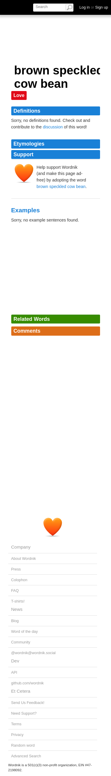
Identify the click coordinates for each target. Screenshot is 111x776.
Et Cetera (20, 691)
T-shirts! (18, 601)
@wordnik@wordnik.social (33, 653)
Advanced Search (26, 756)
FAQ (15, 590)
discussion (53, 127)
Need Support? (24, 713)
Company (21, 546)
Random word (23, 745)
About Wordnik (23, 558)
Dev (15, 660)
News (16, 609)
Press (16, 569)
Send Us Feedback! (27, 702)
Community (20, 642)
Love (19, 95)
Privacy (17, 734)
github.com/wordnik (27, 683)
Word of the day (24, 631)
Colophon (19, 580)
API (14, 672)
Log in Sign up (93, 7)
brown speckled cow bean (61, 186)
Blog (15, 621)
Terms (16, 724)
